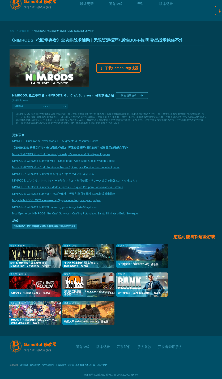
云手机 (71, 365)
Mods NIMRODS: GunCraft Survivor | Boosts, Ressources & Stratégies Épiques (61, 154)
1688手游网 (101, 365)
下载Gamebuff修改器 (118, 68)
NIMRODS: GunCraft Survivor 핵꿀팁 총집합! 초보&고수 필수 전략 (53, 174)
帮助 (140, 10)
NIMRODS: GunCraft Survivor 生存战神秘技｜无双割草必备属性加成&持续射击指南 (64, 193)
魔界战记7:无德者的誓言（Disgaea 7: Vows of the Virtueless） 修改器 (34, 321)
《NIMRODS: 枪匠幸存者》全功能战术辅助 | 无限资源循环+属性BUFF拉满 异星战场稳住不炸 (70, 147)
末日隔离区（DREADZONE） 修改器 (138, 264)
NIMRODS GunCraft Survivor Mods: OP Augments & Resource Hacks (55, 141)
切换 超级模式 (132, 95)
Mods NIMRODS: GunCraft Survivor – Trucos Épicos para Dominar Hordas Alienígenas (65, 167)
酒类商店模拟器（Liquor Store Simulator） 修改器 (88, 293)
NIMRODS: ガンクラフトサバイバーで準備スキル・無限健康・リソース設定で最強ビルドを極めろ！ (75, 180)
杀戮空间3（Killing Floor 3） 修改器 (30, 293)
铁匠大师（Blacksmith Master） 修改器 (86, 321)
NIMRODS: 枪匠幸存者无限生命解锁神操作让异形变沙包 (44, 226)
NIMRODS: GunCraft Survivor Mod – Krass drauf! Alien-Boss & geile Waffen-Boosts (63, 160)
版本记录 (166, 10)
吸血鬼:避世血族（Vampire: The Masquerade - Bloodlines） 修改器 (30, 264)
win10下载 (90, 365)
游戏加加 (24, 365)
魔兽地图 (79, 365)
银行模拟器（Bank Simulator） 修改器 (139, 293)
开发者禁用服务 (170, 346)
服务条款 (144, 346)
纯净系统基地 (48, 365)
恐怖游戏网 (35, 365)
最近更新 (87, 10)
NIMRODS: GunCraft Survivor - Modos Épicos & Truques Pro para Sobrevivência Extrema (67, 187)
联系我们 (124, 346)
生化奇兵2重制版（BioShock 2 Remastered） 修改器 (81, 264)
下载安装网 (61, 365)
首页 (12, 30)
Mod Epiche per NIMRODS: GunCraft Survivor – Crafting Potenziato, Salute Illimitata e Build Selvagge (75, 213)
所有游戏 (115, 10)
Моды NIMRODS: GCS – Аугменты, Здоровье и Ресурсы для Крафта (56, 200)
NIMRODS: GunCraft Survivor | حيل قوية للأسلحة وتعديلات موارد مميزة (54, 206)
